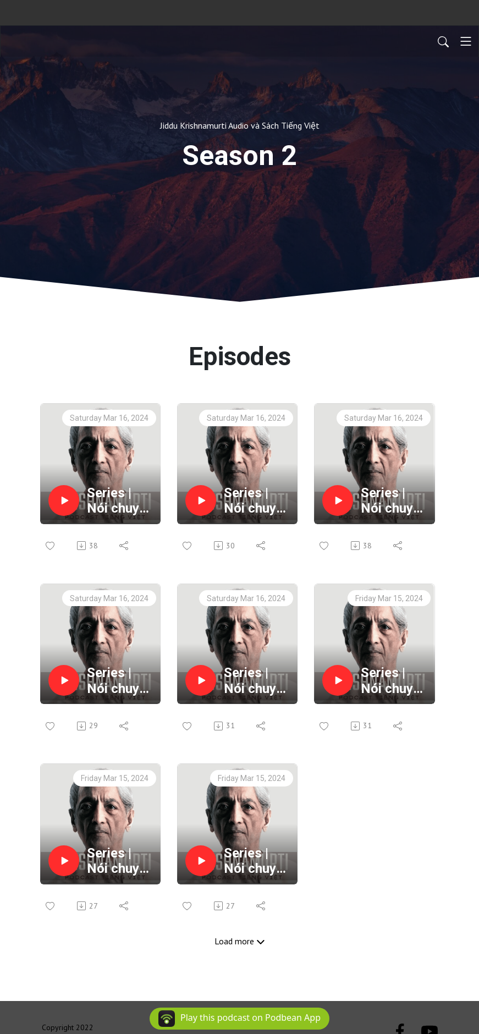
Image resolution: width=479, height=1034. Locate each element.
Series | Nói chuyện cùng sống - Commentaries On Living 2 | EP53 (257, 681)
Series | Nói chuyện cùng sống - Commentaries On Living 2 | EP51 (120, 861)
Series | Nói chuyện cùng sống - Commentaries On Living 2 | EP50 (257, 861)
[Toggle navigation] (465, 41)
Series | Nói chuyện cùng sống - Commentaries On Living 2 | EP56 (257, 501)
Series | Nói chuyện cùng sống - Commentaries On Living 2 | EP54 (120, 681)
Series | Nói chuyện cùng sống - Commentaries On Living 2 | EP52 (394, 681)
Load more (239, 941)
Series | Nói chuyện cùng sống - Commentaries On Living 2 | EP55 (394, 501)
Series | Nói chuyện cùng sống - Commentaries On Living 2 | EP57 (120, 501)
